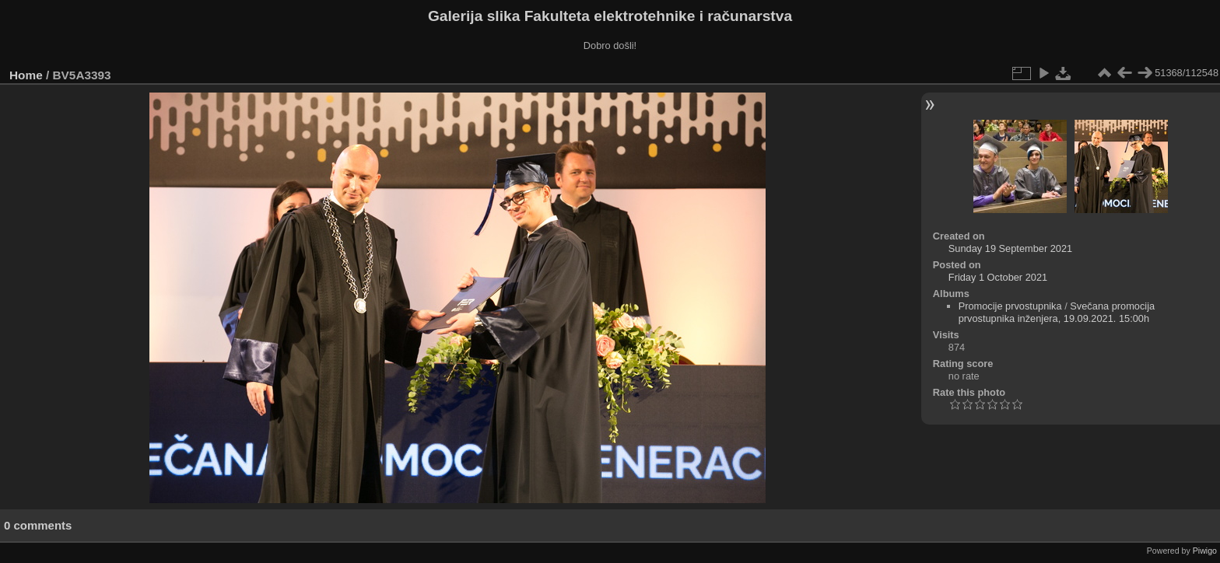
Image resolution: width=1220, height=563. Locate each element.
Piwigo (1205, 550)
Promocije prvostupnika (1010, 306)
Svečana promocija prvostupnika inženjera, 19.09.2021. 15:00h (1057, 312)
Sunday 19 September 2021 (1010, 248)
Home (26, 75)
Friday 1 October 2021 (997, 277)
